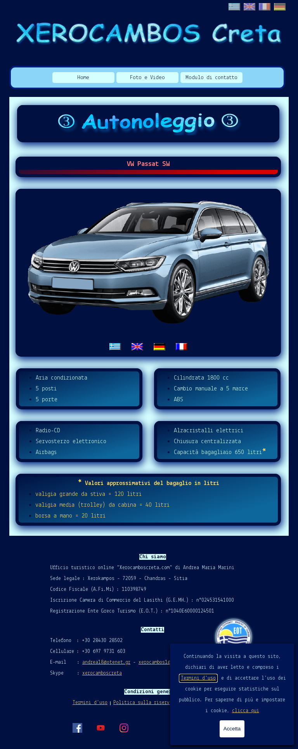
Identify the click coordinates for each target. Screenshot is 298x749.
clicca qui (245, 710)
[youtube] (100, 727)
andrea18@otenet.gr (106, 662)
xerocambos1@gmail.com (167, 662)
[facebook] (77, 727)
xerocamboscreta (102, 673)
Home (83, 78)
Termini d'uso (198, 678)
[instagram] (123, 727)
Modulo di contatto (211, 78)
